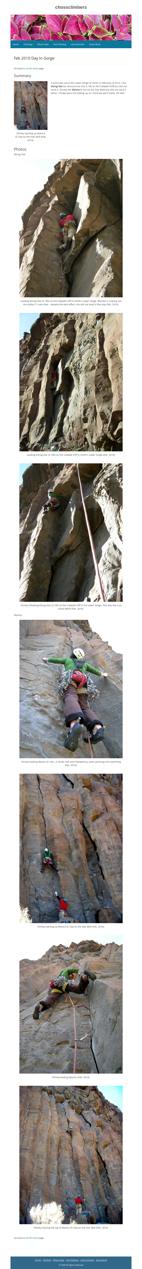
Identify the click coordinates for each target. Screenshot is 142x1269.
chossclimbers (71, 7)
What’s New (43, 44)
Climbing (27, 44)
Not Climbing (59, 44)
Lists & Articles (77, 44)
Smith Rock (32, 68)
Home (16, 44)
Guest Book (94, 44)
